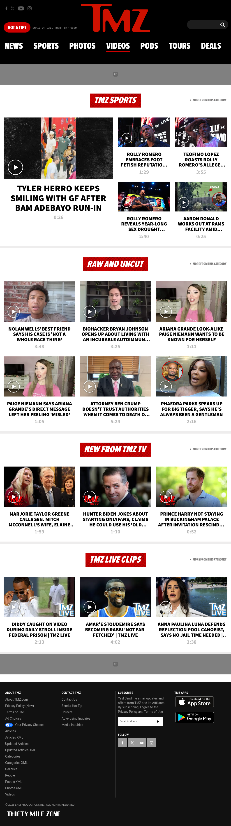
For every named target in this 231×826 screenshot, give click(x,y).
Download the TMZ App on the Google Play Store (195, 717)
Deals (211, 46)
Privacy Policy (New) (19, 706)
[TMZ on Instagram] (29, 8)
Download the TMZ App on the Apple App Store (195, 702)
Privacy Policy (127, 711)
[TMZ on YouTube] (141, 742)
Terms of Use (14, 712)
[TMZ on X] (13, 8)
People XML (13, 782)
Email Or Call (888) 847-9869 (54, 28)
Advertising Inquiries (76, 718)
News (14, 46)
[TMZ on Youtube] (21, 8)
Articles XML (14, 737)
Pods (149, 46)
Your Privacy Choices (24, 725)
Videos (118, 46)
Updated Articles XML (20, 750)
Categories (12, 756)
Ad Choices (13, 718)
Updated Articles (16, 744)
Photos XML (13, 788)
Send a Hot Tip (72, 706)
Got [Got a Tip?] (17, 28)
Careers (67, 712)
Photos (82, 46)
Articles (10, 731)
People (10, 775)
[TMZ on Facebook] (6, 8)
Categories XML (16, 763)
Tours (179, 46)
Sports (46, 46)
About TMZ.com (16, 699)
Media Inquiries (72, 725)
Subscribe (158, 721)
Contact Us (69, 699)
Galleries (11, 769)
